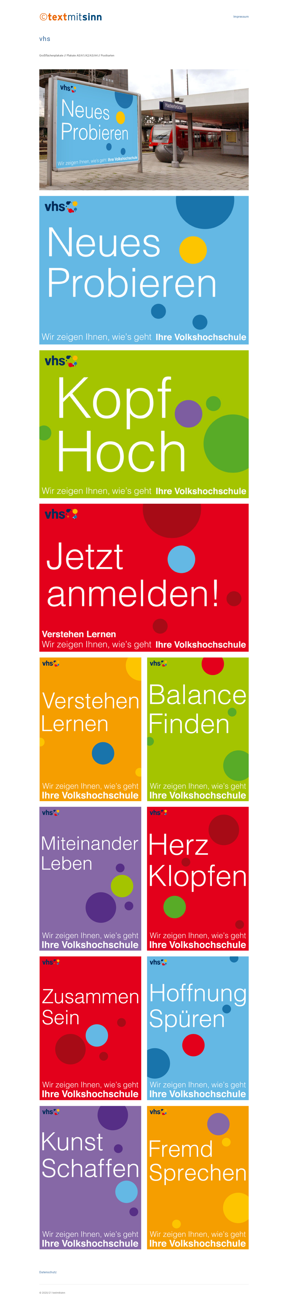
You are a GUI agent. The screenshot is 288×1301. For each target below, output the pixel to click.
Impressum (241, 16)
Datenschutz (48, 1272)
